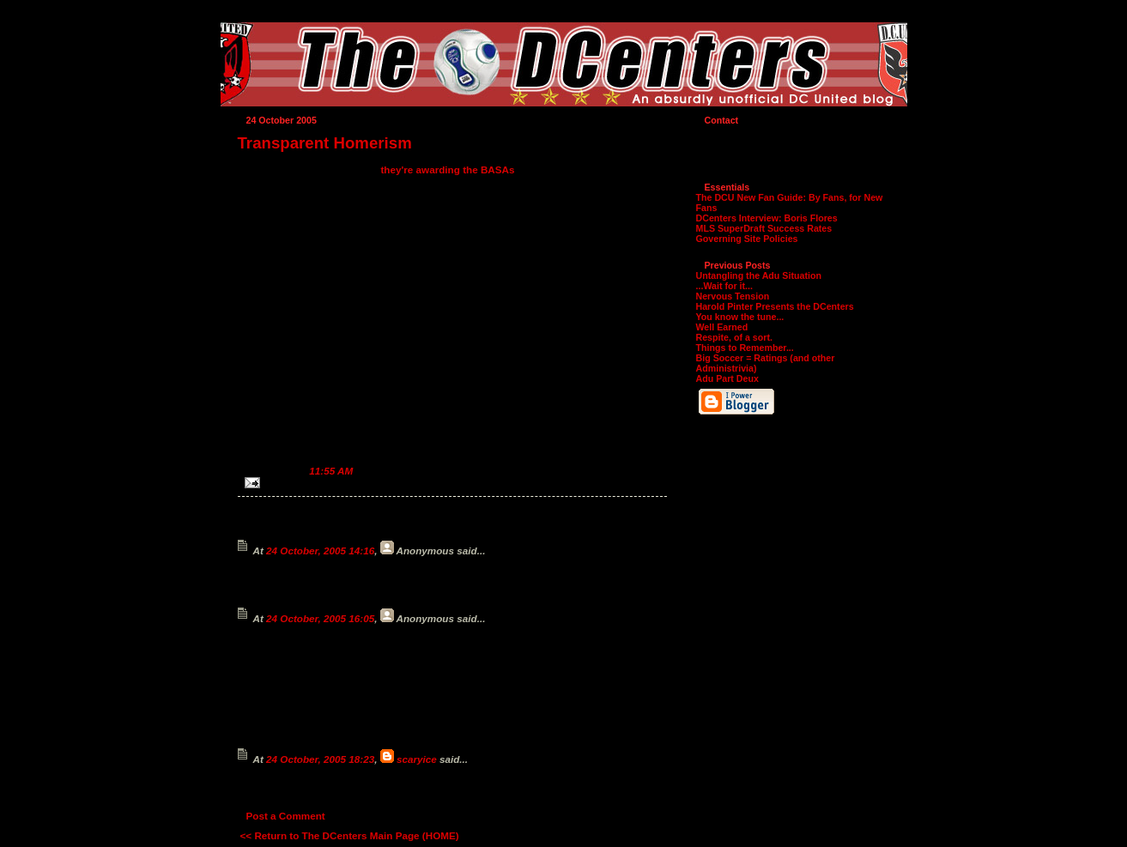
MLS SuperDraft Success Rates (764, 228)
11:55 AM (331, 470)
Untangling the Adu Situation (758, 275)
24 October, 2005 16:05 (320, 618)
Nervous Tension (733, 296)
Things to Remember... (745, 347)
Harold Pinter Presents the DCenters (775, 306)
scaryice (417, 759)
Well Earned (722, 327)
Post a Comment (285, 815)
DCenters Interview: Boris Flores (767, 218)
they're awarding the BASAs (447, 169)
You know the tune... (740, 317)
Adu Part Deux (727, 378)
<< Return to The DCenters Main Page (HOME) (349, 835)
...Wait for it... (725, 286)
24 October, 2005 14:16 (320, 550)
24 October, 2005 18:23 (320, 759)
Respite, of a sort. (734, 337)
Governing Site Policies (747, 238)
